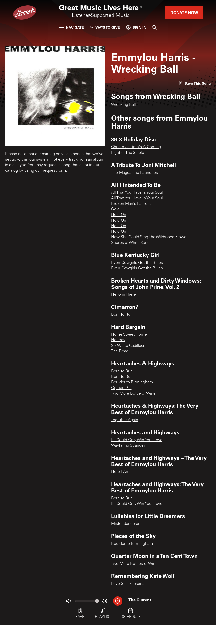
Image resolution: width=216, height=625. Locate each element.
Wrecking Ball (123, 105)
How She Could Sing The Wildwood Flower (149, 237)
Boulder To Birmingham (132, 544)
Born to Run (122, 371)
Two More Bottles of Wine (134, 564)
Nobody (118, 340)
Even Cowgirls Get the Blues (137, 263)
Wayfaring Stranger (128, 446)
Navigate (71, 27)
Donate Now (184, 12)
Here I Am (120, 472)
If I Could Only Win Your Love (136, 440)
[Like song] (195, 83)
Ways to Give (105, 27)
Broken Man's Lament (131, 204)
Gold (115, 209)
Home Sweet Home (129, 335)
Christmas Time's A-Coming (136, 147)
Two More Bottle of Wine (133, 394)
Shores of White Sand (130, 243)
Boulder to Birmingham (132, 382)
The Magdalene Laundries (134, 173)
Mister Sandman (125, 524)
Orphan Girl (121, 388)
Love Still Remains (128, 584)
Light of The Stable (127, 153)
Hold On (118, 215)
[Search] (154, 27)
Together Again (124, 420)
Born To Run (122, 315)
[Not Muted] (68, 601)
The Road (119, 351)
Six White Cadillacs (128, 346)
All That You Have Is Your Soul (137, 193)
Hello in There (123, 295)
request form (54, 171)
